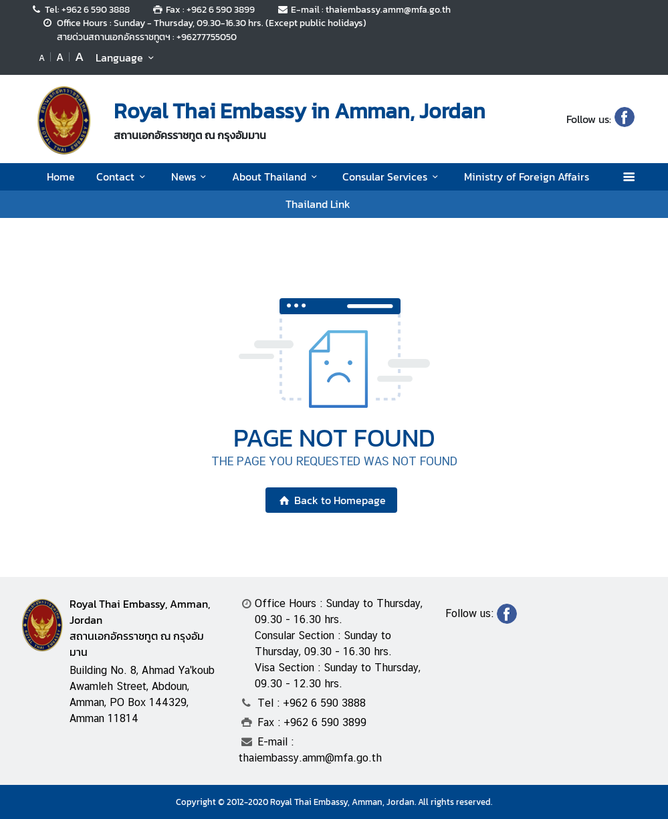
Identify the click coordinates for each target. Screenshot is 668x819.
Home (61, 176)
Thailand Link (318, 204)
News (191, 176)
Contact (122, 176)
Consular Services (392, 176)
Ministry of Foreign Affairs (526, 176)
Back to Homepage (331, 500)
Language (127, 57)
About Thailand (276, 176)
